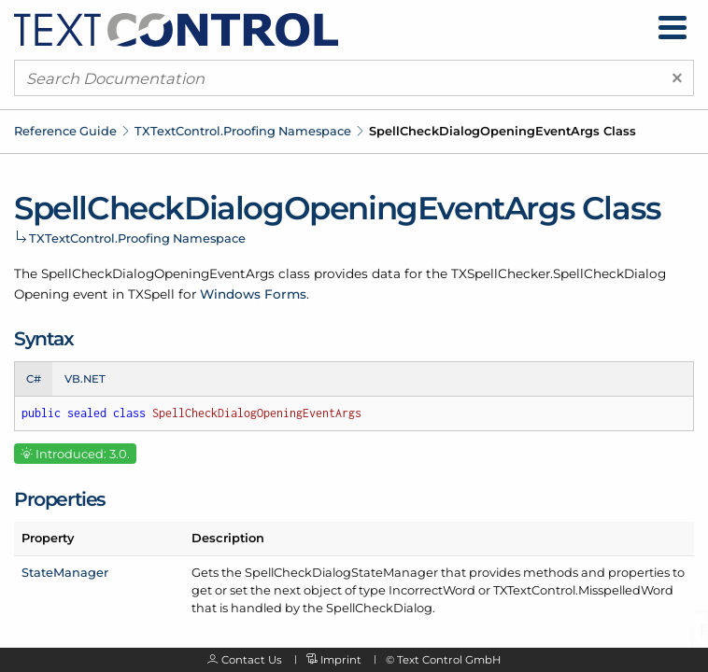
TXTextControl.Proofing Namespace (243, 130)
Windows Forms (253, 294)
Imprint (340, 659)
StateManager (64, 572)
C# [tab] (33, 378)
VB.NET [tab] (85, 378)
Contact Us (251, 659)
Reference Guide (65, 130)
